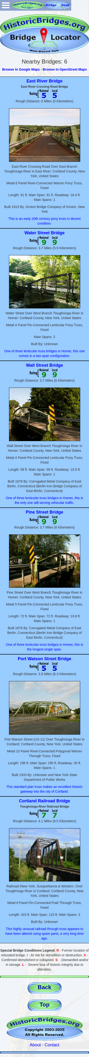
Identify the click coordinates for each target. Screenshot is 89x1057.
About (35, 1045)
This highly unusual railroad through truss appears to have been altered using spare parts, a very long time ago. (44, 933)
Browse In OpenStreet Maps (65, 69)
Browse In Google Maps (21, 69)
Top (44, 1004)
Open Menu (5, 5)
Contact (52, 1045)
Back (44, 987)
